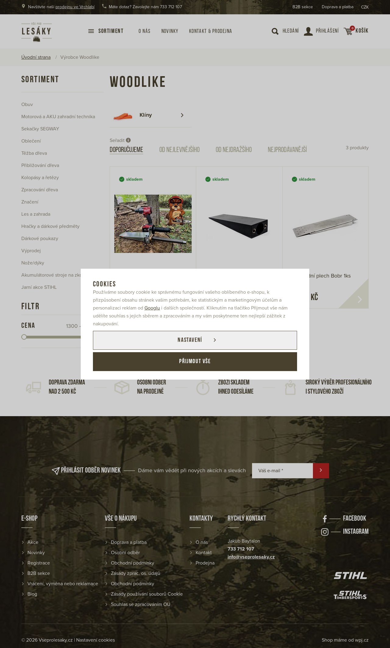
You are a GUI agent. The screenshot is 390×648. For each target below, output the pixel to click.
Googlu (152, 308)
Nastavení (190, 340)
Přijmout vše (195, 362)
